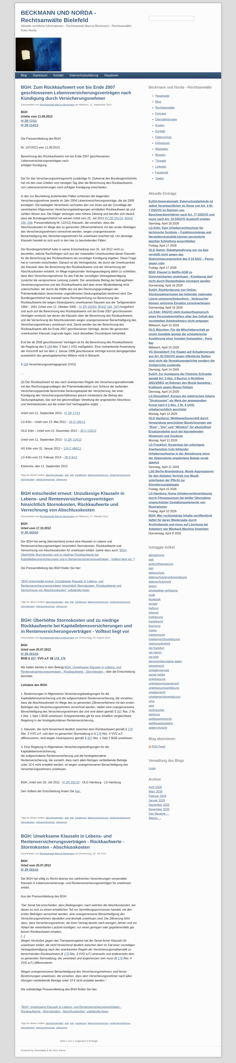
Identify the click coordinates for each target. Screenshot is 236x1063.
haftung (153, 608)
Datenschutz (163, 137)
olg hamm (155, 652)
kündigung (80, 475)
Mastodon (161, 149)
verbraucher (156, 710)
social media (157, 674)
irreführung (156, 617)
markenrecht (157, 634)
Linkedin (160, 166)
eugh (152, 595)
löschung (154, 626)
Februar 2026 (157, 796)
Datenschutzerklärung (84, 75)
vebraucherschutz (45, 479)
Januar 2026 (157, 800)
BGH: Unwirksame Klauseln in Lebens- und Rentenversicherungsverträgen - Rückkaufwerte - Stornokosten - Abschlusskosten (72, 842)
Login (152, 768)
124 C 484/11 (72, 448)
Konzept (160, 113)
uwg (151, 705)
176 (63, 658)
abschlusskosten (54, 475)
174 (56, 658)
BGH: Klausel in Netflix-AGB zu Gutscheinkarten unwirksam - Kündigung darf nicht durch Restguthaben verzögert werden (181, 277)
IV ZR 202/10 (29, 532)
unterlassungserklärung (164, 687)
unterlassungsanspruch (164, 683)
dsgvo (153, 586)
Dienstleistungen (166, 119)
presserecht (156, 665)
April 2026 (155, 787)
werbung (154, 714)
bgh (72, 475)
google (153, 603)
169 (49, 346)
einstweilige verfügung (163, 590)
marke (153, 630)
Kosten (159, 125)
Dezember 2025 (159, 804)
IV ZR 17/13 (29, 120)
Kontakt (58, 75)
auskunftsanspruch (161, 564)
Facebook (161, 172)
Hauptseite (111, 75)
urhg (152, 701)
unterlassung (157, 679)
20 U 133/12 (88, 430)
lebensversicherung (98, 475)
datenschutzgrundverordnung (168, 577)
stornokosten (28, 479)
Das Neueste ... (159, 813)
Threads (160, 160)
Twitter (159, 178)
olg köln (154, 656)
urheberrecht (157, 692)
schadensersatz (159, 670)
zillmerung (61, 479)
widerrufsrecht (158, 727)
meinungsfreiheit (159, 643)
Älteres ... (155, 818)
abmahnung (156, 555)
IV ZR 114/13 (29, 125)
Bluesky (160, 154)
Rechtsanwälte (165, 107)
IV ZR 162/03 (87, 306)
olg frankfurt (156, 648)
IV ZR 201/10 (114, 218)
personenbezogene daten (165, 661)
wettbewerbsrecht (160, 718)
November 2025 (159, 809)
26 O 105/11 (77, 422)
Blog (24, 75)
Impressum (40, 75)
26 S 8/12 (71, 457)
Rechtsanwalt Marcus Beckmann (57, 104)
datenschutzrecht (160, 581)
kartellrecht (156, 621)
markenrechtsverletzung (164, 639)
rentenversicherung (120, 475)
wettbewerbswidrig (161, 723)
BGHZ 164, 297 (108, 306)
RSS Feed (158, 746)
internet (153, 612)
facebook (155, 599)
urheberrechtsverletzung (164, 696)
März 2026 (156, 791)
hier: (78, 791)
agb (67, 475)
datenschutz (156, 572)
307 (33, 658)
